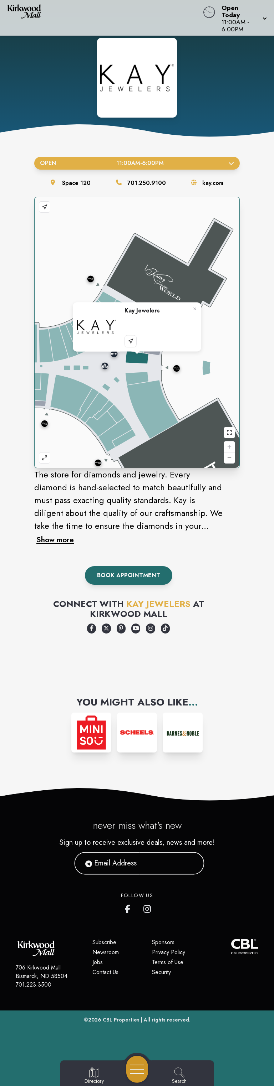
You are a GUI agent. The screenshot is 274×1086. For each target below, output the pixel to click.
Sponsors (163, 942)
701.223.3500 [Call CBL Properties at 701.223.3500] (33, 985)
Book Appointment (128, 575)
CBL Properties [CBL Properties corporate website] (121, 1019)
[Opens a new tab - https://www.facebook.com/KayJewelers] (91, 628)
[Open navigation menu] (137, 1069)
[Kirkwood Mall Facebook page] (129, 907)
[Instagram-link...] (91, 732)
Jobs (97, 962)
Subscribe (104, 942)
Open (137, 163)
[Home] (104, 18)
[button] (242, 18)
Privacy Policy (168, 952)
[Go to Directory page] (94, 1076)
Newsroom (105, 952)
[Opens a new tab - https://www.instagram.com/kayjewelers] (150, 628)
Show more (55, 539)
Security (161, 972)
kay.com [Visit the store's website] (212, 183)
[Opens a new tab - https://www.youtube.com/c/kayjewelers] (135, 628)
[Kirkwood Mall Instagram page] (147, 907)
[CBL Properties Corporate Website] (231, 946)
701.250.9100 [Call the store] (146, 183)
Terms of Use (167, 962)
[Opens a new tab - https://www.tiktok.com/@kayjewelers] (165, 628)
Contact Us (105, 972)
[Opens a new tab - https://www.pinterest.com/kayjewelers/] (121, 628)
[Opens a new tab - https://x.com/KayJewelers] (106, 628)
